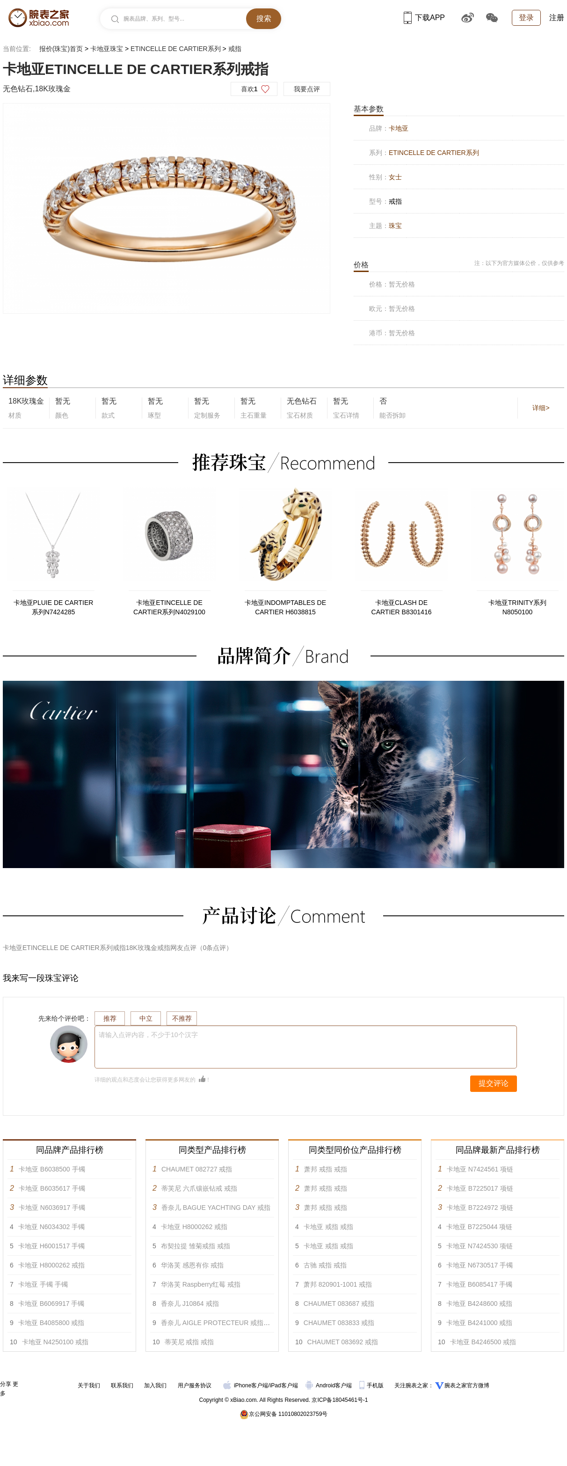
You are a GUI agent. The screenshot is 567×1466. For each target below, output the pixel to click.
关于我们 (89, 1385)
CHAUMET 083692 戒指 (342, 1342)
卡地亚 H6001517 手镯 (51, 1246)
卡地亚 (398, 128)
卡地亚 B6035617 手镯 (52, 1188)
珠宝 (395, 225)
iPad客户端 (284, 1385)
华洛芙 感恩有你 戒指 (192, 1265)
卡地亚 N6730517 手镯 (479, 1265)
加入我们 (155, 1385)
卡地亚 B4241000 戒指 (479, 1322)
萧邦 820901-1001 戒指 (338, 1284)
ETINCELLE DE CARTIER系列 (176, 48)
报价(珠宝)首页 (61, 48)
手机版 (372, 1385)
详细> (540, 408)
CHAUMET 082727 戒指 (196, 1169)
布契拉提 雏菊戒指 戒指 (195, 1246)
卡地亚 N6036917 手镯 (52, 1207)
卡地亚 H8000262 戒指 (51, 1265)
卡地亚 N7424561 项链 (480, 1169)
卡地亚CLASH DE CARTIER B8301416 (401, 607)
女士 (395, 177)
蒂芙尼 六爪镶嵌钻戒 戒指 (199, 1188)
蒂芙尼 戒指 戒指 (189, 1342)
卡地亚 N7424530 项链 (479, 1246)
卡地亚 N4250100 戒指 (55, 1342)
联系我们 (122, 1385)
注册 (556, 18)
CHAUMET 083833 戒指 (339, 1322)
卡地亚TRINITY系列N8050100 (517, 607)
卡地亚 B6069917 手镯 (51, 1303)
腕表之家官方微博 (466, 1385)
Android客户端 (329, 1385)
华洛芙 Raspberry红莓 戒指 (200, 1284)
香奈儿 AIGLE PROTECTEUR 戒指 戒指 (219, 1322)
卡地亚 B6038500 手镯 (52, 1169)
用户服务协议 (194, 1385)
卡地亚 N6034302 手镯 (51, 1226)
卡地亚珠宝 (106, 48)
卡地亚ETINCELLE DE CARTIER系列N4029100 (169, 607)
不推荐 (182, 1018)
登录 (526, 18)
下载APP (424, 18)
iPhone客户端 (245, 1385)
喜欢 (249, 89)
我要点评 (307, 89)
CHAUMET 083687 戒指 (339, 1303)
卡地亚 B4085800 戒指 (51, 1322)
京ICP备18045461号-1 (340, 1400)
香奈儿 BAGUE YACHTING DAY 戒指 (215, 1207)
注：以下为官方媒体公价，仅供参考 (519, 263)
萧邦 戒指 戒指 (325, 1169)
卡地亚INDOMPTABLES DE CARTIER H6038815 (285, 607)
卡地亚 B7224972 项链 (480, 1207)
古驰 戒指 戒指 (325, 1265)
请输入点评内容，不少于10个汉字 (148, 1035)
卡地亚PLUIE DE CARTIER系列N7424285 (54, 607)
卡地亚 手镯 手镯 (43, 1284)
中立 (146, 1018)
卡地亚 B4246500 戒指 (483, 1342)
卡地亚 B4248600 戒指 (479, 1303)
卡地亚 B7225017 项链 (480, 1188)
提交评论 (494, 1083)
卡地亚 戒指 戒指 (328, 1226)
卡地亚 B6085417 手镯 (479, 1284)
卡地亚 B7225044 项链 (479, 1226)
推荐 (109, 1018)
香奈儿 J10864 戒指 (190, 1303)
